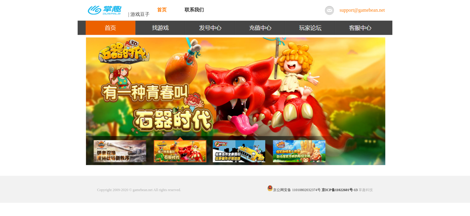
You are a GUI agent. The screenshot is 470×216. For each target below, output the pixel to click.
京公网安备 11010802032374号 (294, 190)
